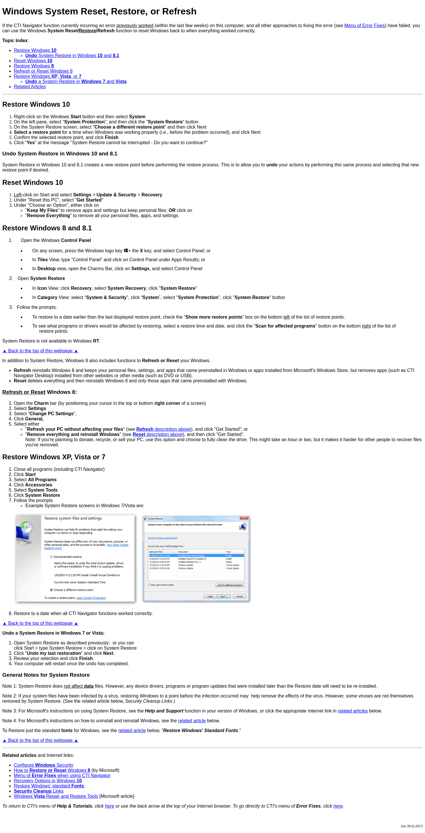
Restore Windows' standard (49, 785)
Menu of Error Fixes (364, 25)
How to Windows (52, 770)
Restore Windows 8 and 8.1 (47, 228)
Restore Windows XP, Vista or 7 (54, 457)
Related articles (19, 755)
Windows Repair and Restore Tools (56, 796)
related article (192, 720)
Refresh (22, 370)
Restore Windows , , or (47, 76)
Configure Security (43, 765)
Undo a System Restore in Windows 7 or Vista (52, 633)
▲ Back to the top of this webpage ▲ (40, 350)
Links (39, 791)
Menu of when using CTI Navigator (62, 775)
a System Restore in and (76, 81)
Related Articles (30, 86)
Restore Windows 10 (36, 104)
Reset (20, 380)
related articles (353, 710)
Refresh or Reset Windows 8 (43, 71)
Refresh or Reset (24, 392)
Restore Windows (35, 50)
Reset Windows (33, 60)
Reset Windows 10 (32, 182)
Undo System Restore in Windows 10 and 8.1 (59, 154)
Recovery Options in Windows (48, 780)
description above (163, 429)
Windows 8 (61, 392)
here (109, 806)
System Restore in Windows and (72, 55)
